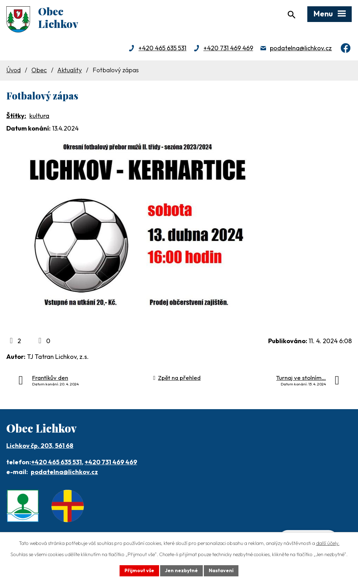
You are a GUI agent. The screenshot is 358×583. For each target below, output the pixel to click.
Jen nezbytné (181, 570)
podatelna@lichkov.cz (301, 48)
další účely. (327, 543)
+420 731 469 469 (228, 48)
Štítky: (16, 116)
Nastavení (221, 570)
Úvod (13, 70)
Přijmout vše (139, 570)
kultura (39, 116)
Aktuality (69, 70)
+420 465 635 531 (162, 48)
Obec (39, 70)
